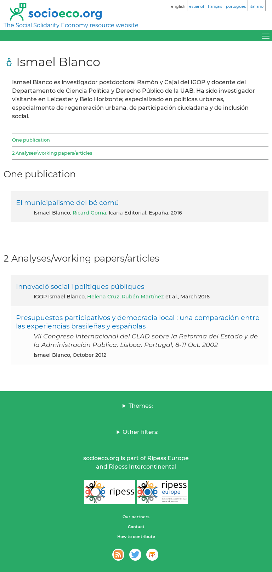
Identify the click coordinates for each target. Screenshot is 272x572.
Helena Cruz (103, 296)
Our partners (136, 516)
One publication (31, 140)
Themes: (141, 405)
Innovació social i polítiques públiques (80, 286)
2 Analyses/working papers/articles (52, 153)
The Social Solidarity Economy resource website (71, 25)
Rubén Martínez (143, 296)
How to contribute (136, 536)
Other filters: (141, 432)
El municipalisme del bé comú (67, 202)
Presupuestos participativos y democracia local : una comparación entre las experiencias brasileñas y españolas (138, 321)
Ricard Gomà (89, 213)
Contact (136, 526)
